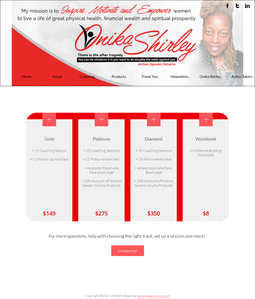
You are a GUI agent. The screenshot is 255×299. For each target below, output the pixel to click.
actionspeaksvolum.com (154, 296)
